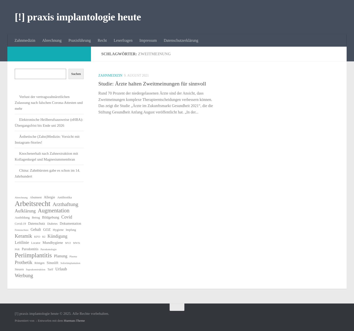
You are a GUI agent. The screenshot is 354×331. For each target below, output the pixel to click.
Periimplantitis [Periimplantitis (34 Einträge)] (33, 255)
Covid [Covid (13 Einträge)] (66, 217)
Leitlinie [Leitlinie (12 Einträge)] (22, 242)
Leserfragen (123, 40)
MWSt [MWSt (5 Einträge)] (76, 243)
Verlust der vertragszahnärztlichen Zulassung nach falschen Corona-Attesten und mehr (49, 102)
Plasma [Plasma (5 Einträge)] (73, 256)
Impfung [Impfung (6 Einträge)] (71, 230)
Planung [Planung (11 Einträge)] (60, 256)
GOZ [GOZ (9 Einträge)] (47, 230)
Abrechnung (51, 40)
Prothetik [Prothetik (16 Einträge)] (23, 262)
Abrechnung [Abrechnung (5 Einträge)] (21, 197)
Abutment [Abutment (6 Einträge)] (36, 197)
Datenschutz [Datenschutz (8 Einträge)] (36, 223)
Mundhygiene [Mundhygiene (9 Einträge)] (53, 243)
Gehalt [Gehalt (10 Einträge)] (35, 229)
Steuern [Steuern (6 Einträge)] (19, 269)
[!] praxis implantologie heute (78, 17)
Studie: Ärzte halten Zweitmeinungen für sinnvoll (152, 84)
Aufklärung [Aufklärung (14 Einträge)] (25, 210)
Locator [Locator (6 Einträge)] (35, 243)
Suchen (76, 74)
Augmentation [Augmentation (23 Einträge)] (53, 211)
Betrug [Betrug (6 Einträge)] (36, 217)
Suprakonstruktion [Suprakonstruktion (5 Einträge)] (35, 269)
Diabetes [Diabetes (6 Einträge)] (52, 223)
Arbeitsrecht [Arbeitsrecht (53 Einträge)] (32, 204)
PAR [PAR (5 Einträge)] (17, 249)
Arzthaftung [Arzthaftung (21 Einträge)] (65, 204)
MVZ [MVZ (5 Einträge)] (68, 243)
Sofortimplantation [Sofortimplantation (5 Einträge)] (70, 263)
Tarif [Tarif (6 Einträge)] (50, 269)
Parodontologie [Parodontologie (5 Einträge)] (49, 249)
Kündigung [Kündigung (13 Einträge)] (57, 236)
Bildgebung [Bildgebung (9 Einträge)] (50, 217)
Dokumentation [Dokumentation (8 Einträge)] (70, 223)
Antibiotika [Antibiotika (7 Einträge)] (64, 197)
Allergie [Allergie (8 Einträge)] (49, 197)
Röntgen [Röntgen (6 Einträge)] (39, 263)
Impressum (148, 40)
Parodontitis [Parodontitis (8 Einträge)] (30, 249)
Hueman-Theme (74, 320)
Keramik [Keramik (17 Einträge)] (23, 236)
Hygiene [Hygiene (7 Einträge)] (58, 230)
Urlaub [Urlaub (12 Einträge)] (61, 269)
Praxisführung (80, 40)
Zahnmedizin (25, 40)
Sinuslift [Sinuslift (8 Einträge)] (52, 263)
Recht (102, 40)
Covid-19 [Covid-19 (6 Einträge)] (20, 223)
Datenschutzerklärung (181, 40)
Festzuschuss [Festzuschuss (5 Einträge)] (22, 230)
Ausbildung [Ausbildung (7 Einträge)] (22, 217)
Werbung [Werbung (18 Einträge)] (24, 275)
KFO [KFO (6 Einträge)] (37, 236)
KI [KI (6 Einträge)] (43, 236)
